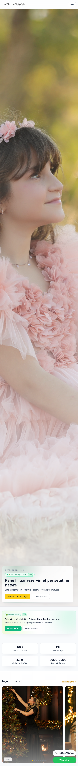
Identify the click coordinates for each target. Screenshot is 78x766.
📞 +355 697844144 (64, 753)
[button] (32, 760)
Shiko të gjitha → (69, 682)
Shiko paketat (40, 596)
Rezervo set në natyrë (18, 596)
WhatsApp (64, 760)
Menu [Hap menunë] (72, 4)
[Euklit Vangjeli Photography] (14, 4)
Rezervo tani (13, 628)
